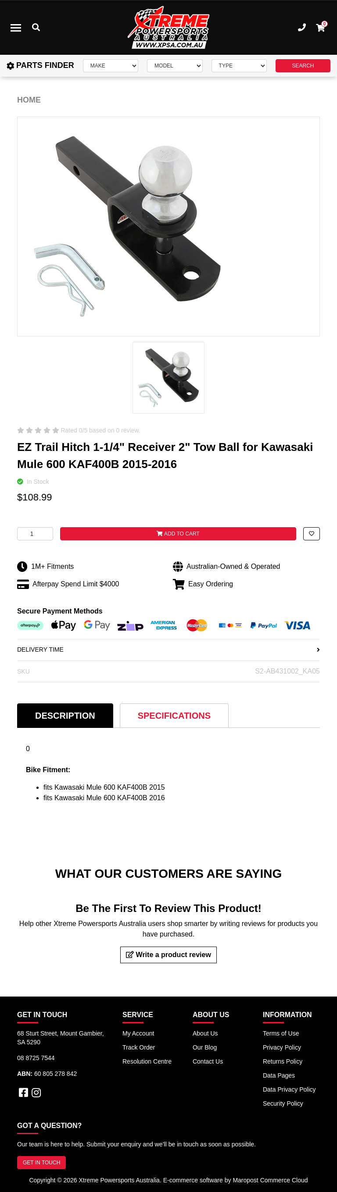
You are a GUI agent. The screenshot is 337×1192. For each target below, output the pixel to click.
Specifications (174, 715)
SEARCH (303, 66)
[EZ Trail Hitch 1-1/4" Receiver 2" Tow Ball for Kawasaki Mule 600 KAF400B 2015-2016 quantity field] (35, 533)
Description (65, 715)
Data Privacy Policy (289, 1089)
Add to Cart (178, 534)
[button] (311, 533)
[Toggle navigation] (16, 27)
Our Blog (205, 1047)
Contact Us (208, 1061)
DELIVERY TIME (168, 649)
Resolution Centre (147, 1061)
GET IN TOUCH (41, 1163)
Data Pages (279, 1075)
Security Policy (283, 1103)
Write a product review (168, 954)
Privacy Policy (282, 1047)
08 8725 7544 (36, 1057)
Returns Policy (282, 1061)
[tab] (65, 715)
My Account (138, 1033)
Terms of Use (281, 1033)
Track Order (138, 1047)
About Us (205, 1033)
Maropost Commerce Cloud (270, 1180)
